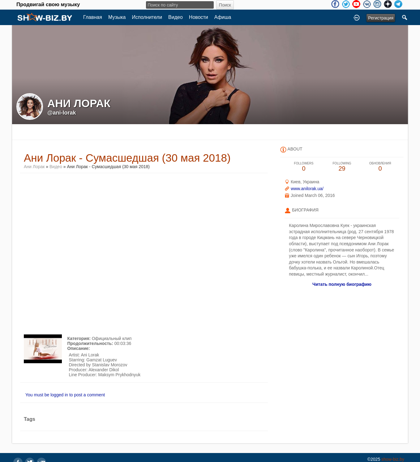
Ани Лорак (34, 166)
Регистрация (380, 17)
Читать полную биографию (341, 284)
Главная (92, 17)
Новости (198, 17)
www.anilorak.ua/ (307, 188)
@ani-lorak (61, 113)
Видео (175, 17)
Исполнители (147, 17)
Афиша (222, 17)
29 (342, 167)
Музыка (117, 17)
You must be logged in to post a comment (65, 394)
